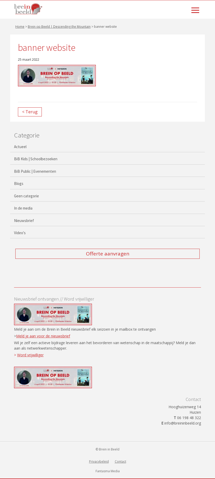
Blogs (18, 183)
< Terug (30, 112)
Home (19, 26)
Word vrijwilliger (30, 354)
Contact (120, 461)
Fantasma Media (108, 471)
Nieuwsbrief (24, 220)
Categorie (26, 135)
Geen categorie (26, 195)
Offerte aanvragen (107, 253)
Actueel (20, 146)
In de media (23, 208)
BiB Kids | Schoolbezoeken (35, 158)
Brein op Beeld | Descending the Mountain (59, 26)
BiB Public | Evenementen (35, 171)
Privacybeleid (99, 461)
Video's (20, 232)
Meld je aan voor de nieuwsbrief (43, 336)
